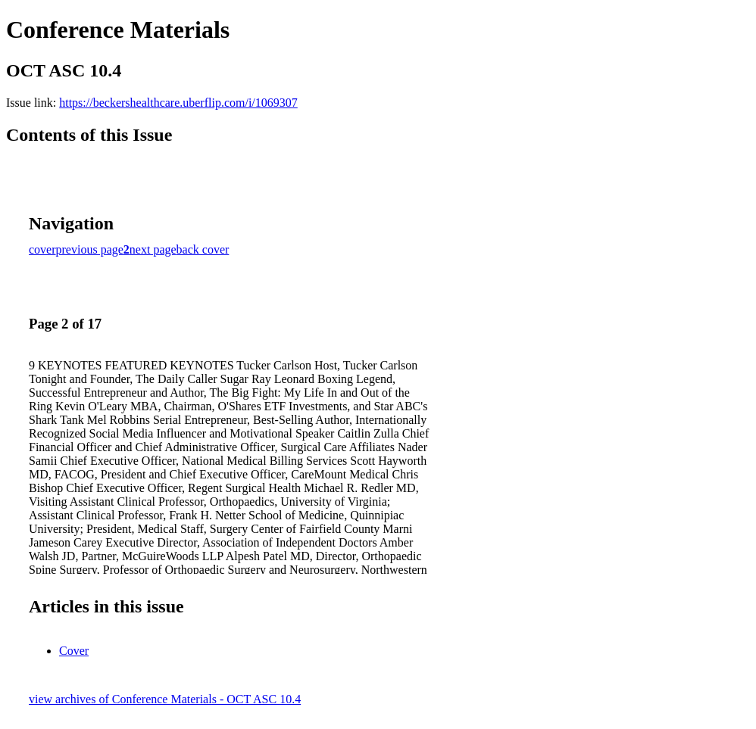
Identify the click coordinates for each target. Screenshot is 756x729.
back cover (203, 249)
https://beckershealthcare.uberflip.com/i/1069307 (178, 102)
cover (42, 249)
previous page (89, 249)
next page (153, 249)
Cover (74, 650)
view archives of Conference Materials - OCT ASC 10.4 (165, 699)
